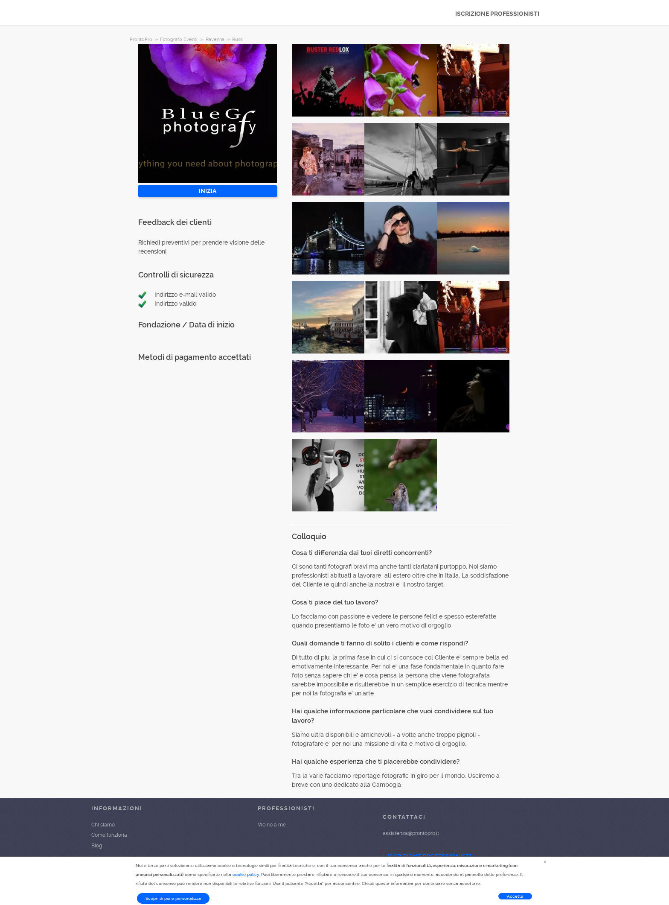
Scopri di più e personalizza (173, 898)
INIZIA (207, 190)
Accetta (515, 896)
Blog (96, 846)
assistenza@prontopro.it (411, 833)
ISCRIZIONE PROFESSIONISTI (497, 13)
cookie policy (246, 874)
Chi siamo (103, 825)
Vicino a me (272, 825)
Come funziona (109, 835)
